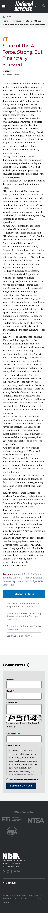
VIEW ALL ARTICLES (19, 636)
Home (5, 20)
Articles (17, 20)
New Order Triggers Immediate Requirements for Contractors (23, 605)
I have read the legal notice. (24, 779)
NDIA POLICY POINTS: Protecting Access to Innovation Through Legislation (24, 616)
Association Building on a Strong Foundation (24, 627)
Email (7, 16)
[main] (24, 414)
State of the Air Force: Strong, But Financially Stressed (24, 22)
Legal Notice (14, 745)
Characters (13, 733)
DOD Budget (31, 581)
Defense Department (13, 581)
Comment (12, 702)
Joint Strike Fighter (32, 574)
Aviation (16, 574)
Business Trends (11, 578)
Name (10, 679)
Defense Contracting (31, 578)
